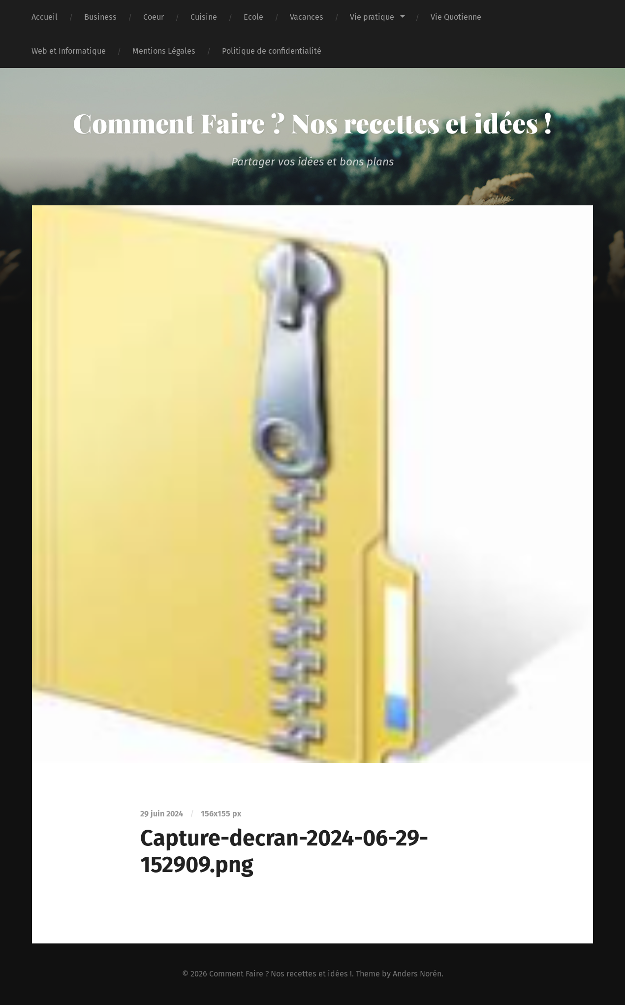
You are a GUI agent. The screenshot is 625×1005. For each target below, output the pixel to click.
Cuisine (203, 17)
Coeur (153, 17)
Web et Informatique (68, 51)
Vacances (306, 17)
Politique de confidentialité (271, 51)
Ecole (253, 17)
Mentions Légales (163, 51)
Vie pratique (372, 17)
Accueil (44, 17)
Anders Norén (417, 973)
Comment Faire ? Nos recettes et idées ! (312, 122)
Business (100, 17)
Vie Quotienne (456, 17)
